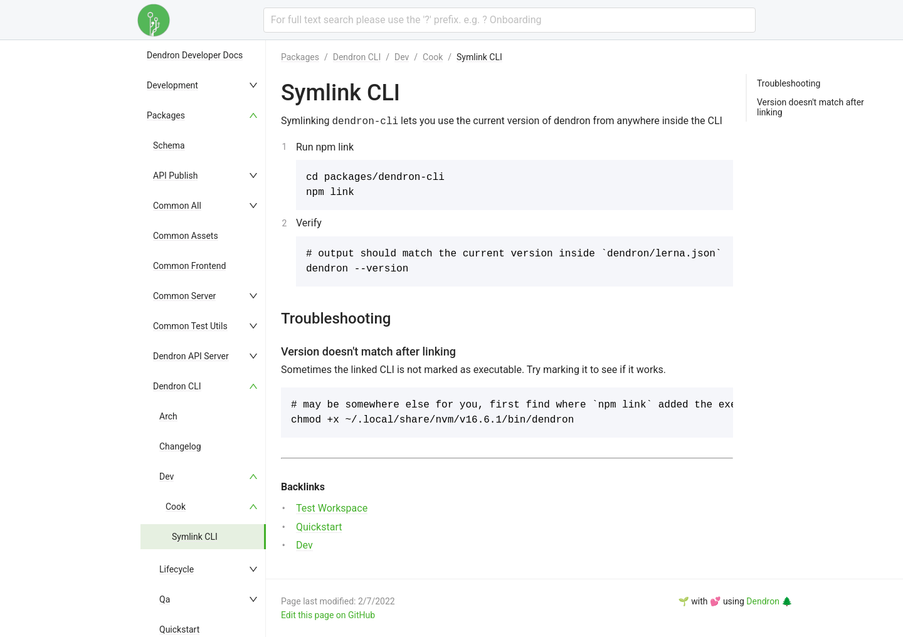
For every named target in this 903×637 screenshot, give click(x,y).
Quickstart (179, 629)
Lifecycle (176, 569)
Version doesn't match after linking (810, 107)
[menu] (203, 338)
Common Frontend (189, 266)
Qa (164, 599)
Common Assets (185, 236)
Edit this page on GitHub (328, 615)
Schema (169, 145)
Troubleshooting (788, 83)
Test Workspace (331, 508)
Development (172, 85)
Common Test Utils (190, 326)
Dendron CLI (177, 386)
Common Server (184, 296)
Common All (177, 206)
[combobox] (509, 20)
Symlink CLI (195, 537)
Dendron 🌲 (769, 601)
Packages (166, 115)
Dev (166, 476)
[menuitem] (203, 55)
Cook (176, 507)
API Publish (175, 176)
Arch (168, 416)
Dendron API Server (191, 356)
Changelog (180, 446)
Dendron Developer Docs (195, 55)
